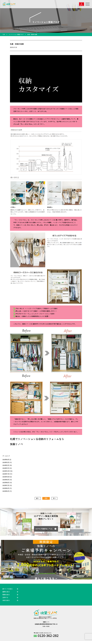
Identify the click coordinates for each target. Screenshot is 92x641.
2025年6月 (5, 488)
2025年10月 (6, 477)
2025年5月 (5, 491)
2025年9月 (5, 480)
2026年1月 (5, 468)
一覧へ (46, 498)
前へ (37, 498)
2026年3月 (5, 462)
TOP (3, 34)
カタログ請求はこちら (44, 529)
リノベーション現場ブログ (16, 34)
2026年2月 (5, 465)
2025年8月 (5, 482)
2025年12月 (6, 471)
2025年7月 (5, 485)
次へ (54, 498)
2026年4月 (5, 459)
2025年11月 (5, 474)
